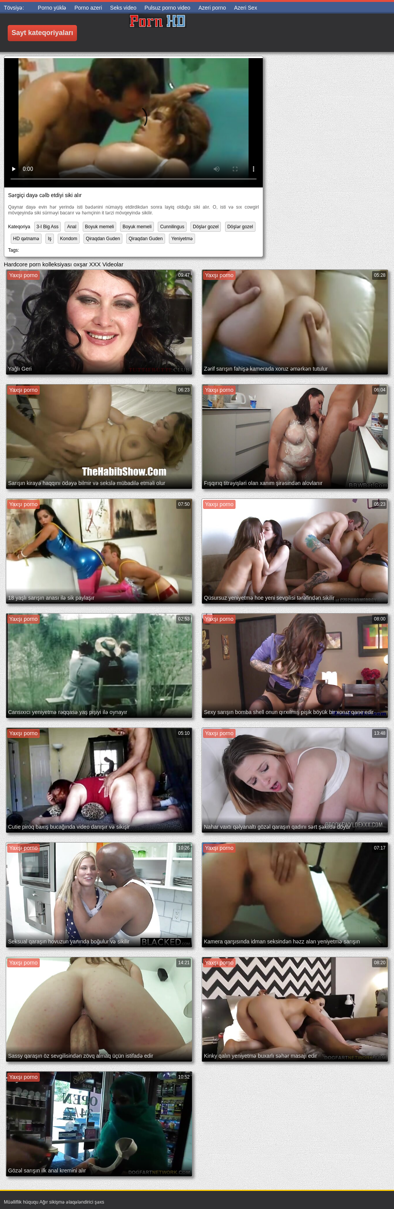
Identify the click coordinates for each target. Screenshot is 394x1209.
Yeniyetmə (182, 238)
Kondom (68, 238)
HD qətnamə (26, 238)
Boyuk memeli (99, 226)
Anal (71, 226)
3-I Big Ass (47, 226)
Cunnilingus (172, 226)
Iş (49, 238)
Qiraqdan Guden (103, 238)
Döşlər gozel (206, 226)
